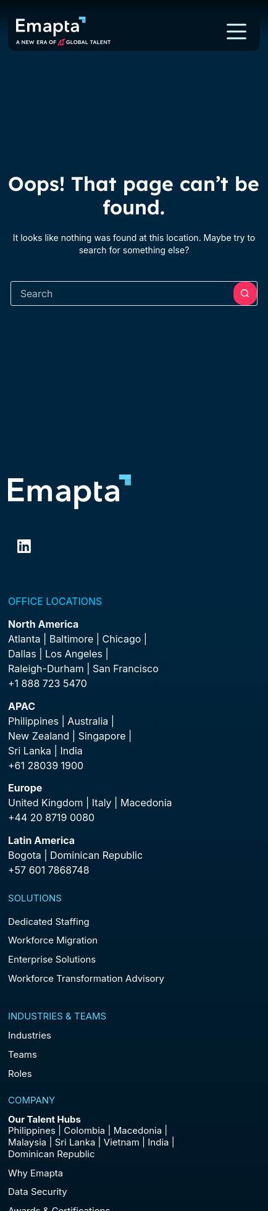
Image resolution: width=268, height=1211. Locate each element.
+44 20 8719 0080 (51, 817)
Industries (29, 1035)
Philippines (33, 721)
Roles (20, 1073)
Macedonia (146, 802)
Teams (22, 1054)
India (158, 1142)
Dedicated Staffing (49, 921)
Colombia (84, 1130)
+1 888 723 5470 (47, 683)
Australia (87, 721)
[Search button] (245, 293)
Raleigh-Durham (46, 668)
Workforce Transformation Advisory (86, 978)
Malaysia (27, 1142)
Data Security (37, 1191)
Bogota (24, 855)
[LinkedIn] (24, 546)
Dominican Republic (51, 1154)
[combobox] (122, 293)
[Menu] (236, 31)
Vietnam (122, 1142)
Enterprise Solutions (52, 959)
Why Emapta (35, 1173)
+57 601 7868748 (49, 870)
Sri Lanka (29, 751)
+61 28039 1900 (45, 765)
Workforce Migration (53, 940)
